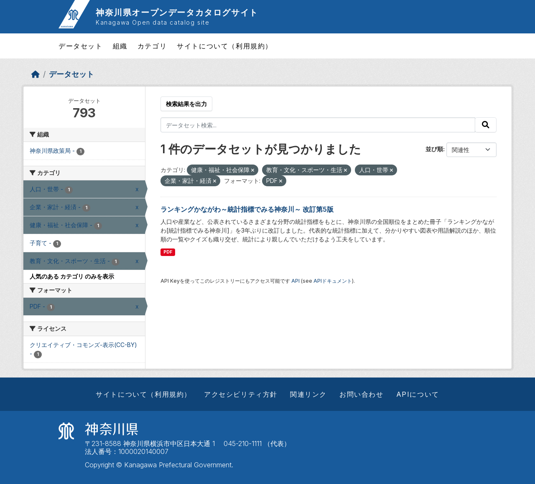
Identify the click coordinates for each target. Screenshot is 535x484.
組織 (120, 46)
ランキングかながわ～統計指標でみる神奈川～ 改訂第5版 (247, 209)
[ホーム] (35, 74)
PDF (167, 252)
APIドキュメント (332, 281)
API (295, 281)
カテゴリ (152, 46)
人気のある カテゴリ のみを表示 (72, 276)
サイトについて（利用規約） (225, 46)
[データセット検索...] (317, 124)
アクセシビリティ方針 (241, 394)
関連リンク (308, 394)
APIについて (417, 394)
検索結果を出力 (186, 103)
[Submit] (486, 124)
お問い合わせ (361, 394)
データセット (81, 46)
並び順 (434, 148)
